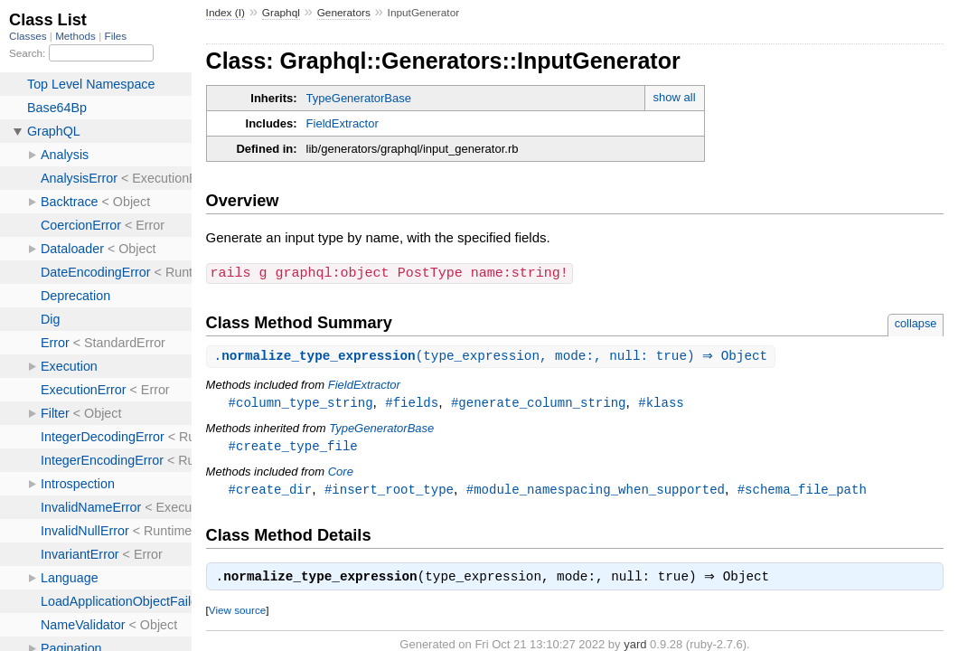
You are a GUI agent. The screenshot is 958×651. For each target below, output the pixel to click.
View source (237, 614)
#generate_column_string (538, 402)
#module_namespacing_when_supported (595, 491)
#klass (661, 402)
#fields (411, 402)
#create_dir (271, 491)
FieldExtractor (342, 123)
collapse (916, 322)
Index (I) (225, 12)
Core (340, 473)
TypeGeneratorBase (358, 98)
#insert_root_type (389, 491)
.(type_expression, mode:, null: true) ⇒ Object (493, 355)
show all (674, 97)
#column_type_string (301, 402)
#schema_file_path (802, 491)
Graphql (281, 12)
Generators (344, 12)
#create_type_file (293, 447)
